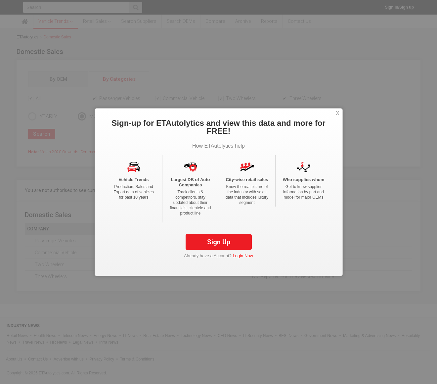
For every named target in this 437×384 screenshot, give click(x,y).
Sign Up (218, 242)
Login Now (243, 255)
